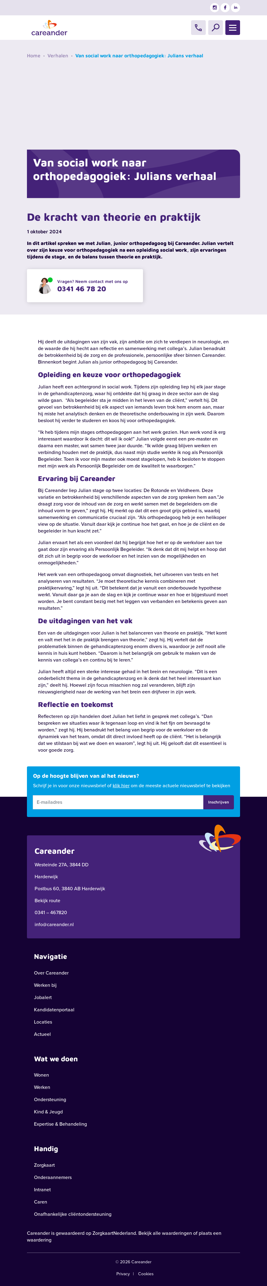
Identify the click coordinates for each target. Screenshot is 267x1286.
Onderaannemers (53, 1177)
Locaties (43, 1021)
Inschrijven (218, 801)
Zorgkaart (44, 1165)
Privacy (123, 1274)
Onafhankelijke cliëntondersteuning (72, 1214)
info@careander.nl (54, 924)
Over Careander (51, 972)
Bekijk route (47, 900)
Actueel (42, 1034)
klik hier (121, 785)
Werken (42, 1087)
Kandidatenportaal (54, 1009)
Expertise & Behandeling (60, 1124)
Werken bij (45, 985)
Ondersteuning (50, 1099)
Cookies (146, 1274)
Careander (38, 1233)
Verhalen (57, 55)
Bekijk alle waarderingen (165, 1233)
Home (33, 55)
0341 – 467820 (51, 912)
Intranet (42, 1189)
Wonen (41, 1074)
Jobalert (43, 997)
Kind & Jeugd (48, 1111)
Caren (40, 1201)
